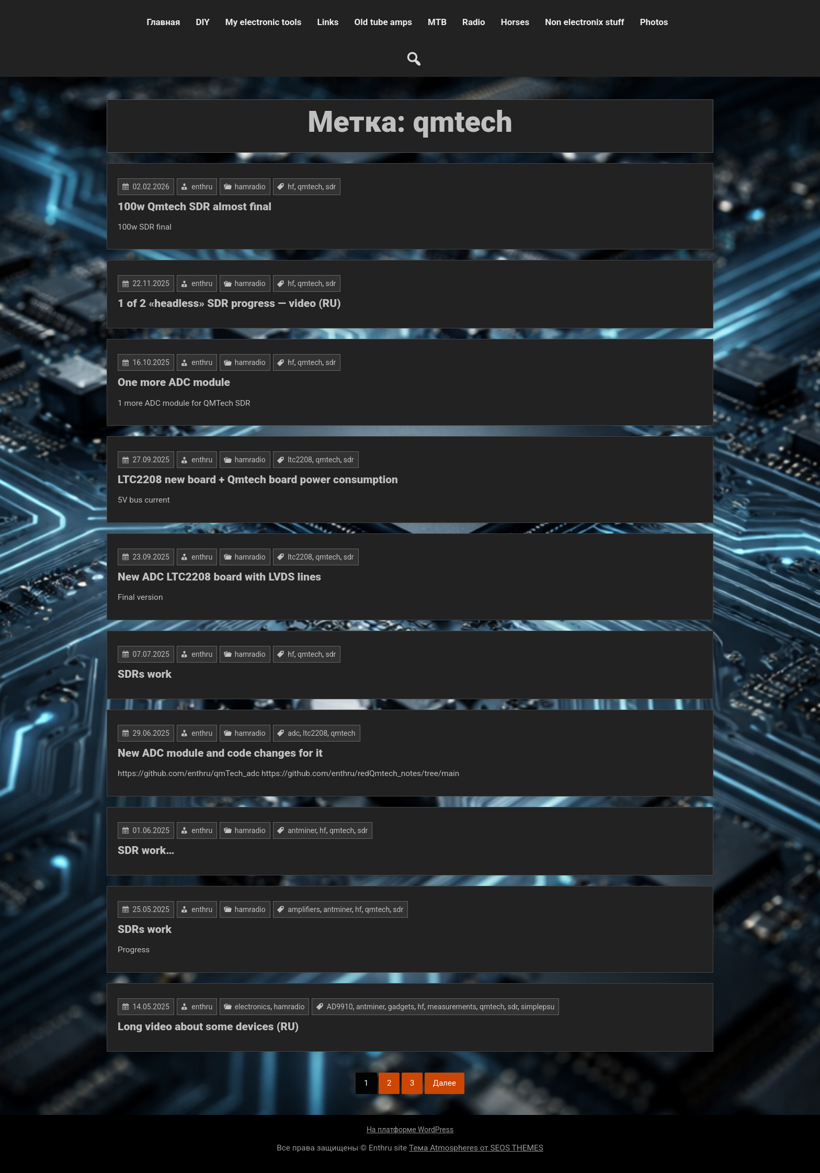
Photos (654, 22)
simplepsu (537, 1007)
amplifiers (304, 909)
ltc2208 (300, 459)
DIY (202, 22)
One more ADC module (174, 382)
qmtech (310, 187)
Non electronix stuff (584, 22)
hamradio (250, 187)
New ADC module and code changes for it (220, 753)
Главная (163, 22)
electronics (252, 1007)
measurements (451, 1007)
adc (294, 733)
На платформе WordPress (410, 1129)
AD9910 (340, 1007)
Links (328, 22)
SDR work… (146, 850)
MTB (437, 22)
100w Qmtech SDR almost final (194, 206)
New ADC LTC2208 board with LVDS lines (219, 577)
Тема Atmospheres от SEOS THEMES (476, 1148)
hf (291, 187)
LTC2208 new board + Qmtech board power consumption (258, 479)
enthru (201, 187)
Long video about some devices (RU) (208, 1026)
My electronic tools (263, 22)
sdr (331, 187)
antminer (302, 830)
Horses (515, 22)
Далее (444, 1083)
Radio (473, 22)
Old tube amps (383, 22)
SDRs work (145, 674)
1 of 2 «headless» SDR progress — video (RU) (229, 303)
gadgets (401, 1007)
